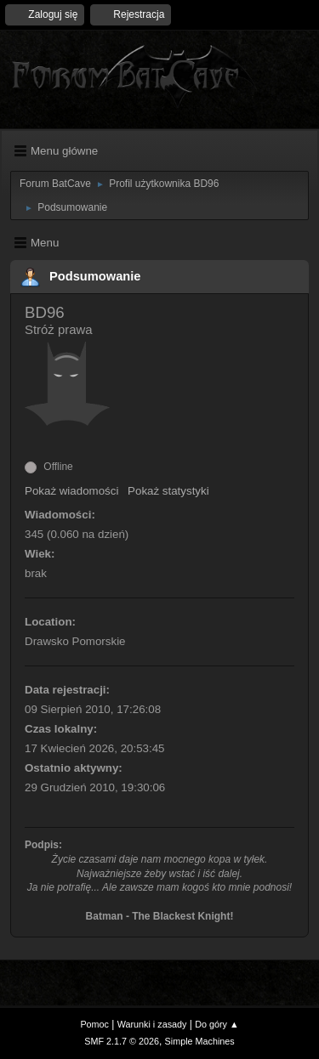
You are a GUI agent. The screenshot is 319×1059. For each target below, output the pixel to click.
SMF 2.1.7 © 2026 (121, 1041)
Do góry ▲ (216, 1024)
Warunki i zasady (152, 1024)
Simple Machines (200, 1041)
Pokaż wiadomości (71, 490)
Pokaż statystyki (168, 490)
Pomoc (94, 1024)
